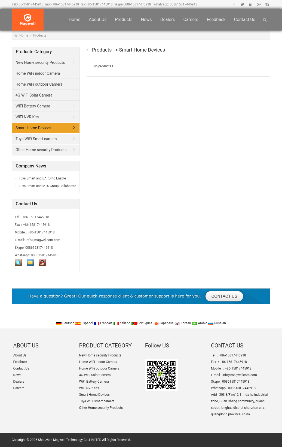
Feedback (216, 19)
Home (74, 19)
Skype (266, 4)
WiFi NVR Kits (27, 117)
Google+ (258, 4)
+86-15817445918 (30, 4)
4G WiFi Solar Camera (34, 95)
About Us (97, 19)
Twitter (242, 4)
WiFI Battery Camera (33, 106)
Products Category (34, 51)
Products (123, 19)
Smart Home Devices (142, 50)
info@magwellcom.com (43, 240)
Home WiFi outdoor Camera (39, 84)
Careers (190, 19)
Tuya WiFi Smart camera (36, 139)
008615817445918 (137, 4)
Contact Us (244, 19)
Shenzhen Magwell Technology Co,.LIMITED (70, 440)
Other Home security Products (41, 150)
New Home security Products (40, 62)
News (146, 19)
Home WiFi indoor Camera (38, 73)
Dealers (167, 19)
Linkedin (250, 4)
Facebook (234, 4)
